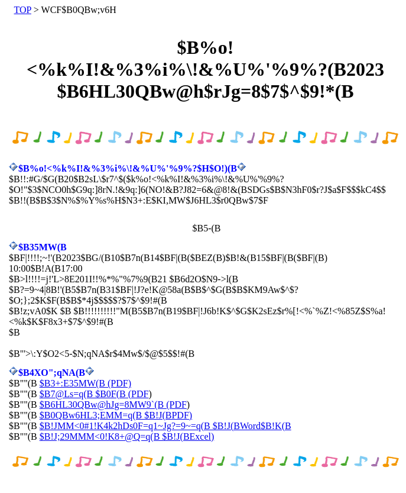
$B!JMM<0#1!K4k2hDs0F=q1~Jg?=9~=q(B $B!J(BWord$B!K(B (165, 426)
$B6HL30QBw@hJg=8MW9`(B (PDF (113, 404)
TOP (22, 10)
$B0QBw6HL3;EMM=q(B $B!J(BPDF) (116, 415)
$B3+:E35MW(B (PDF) (85, 383)
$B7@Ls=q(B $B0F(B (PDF (94, 394)
